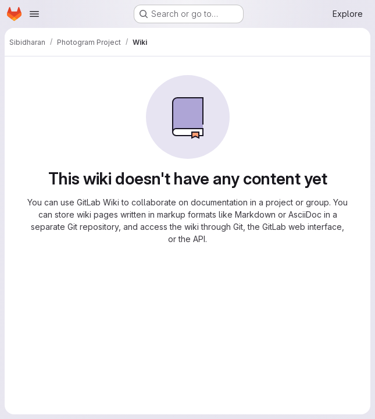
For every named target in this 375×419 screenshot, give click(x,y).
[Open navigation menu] (34, 14)
